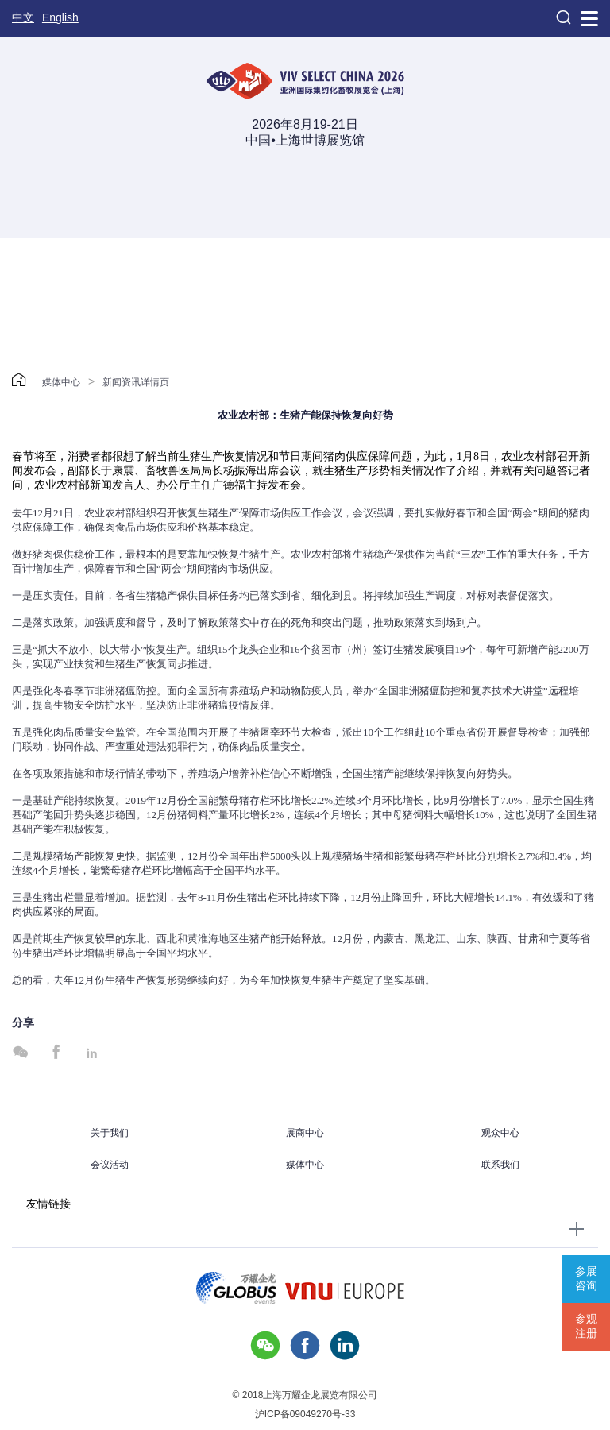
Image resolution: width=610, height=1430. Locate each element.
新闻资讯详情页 (135, 382)
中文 (23, 17)
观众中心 (500, 1132)
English (60, 17)
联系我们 (500, 1164)
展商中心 (305, 1132)
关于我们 (110, 1132)
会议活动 (110, 1164)
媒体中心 (61, 382)
